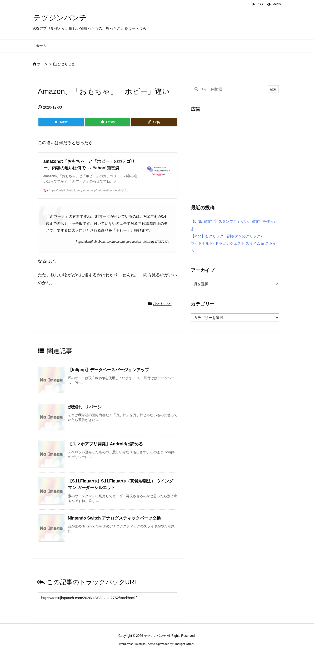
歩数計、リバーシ (85, 407)
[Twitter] (61, 122)
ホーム (42, 64)
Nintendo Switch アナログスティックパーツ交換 (114, 518)
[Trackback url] (107, 597)
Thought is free (184, 643)
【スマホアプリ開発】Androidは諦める (105, 444)
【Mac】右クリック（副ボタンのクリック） (227, 236)
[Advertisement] (235, 155)
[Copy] (154, 122)
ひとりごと (66, 64)
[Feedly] (107, 122)
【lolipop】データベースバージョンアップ (108, 370)
